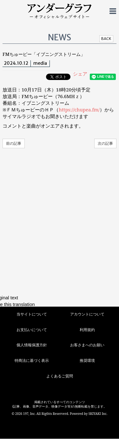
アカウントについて (87, 314)
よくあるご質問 (59, 376)
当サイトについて (32, 314)
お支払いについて (32, 329)
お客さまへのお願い (87, 345)
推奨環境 (87, 360)
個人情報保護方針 (32, 345)
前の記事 (13, 143)
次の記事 (105, 143)
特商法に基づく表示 (32, 360)
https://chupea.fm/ (79, 109)
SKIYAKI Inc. (98, 413)
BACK (106, 38)
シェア (80, 73)
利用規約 (87, 329)
